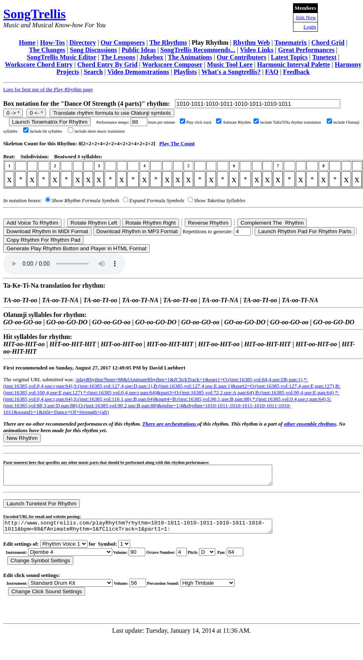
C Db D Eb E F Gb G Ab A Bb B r (207, 558)
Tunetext (324, 57)
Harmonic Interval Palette (293, 64)
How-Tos (52, 42)
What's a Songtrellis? (231, 71)
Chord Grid (327, 42)
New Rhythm (22, 438)
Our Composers (123, 42)
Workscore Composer (172, 64)
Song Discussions (93, 49)
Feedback (296, 71)
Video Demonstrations (138, 71)
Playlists (185, 71)
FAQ (272, 71)
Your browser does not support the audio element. (64, 264)
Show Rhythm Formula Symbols (85, 200)
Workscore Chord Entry (39, 64)
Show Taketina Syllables (219, 200)
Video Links (256, 49)
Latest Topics (289, 57)
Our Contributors (241, 57)
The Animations (190, 57)
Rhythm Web (251, 42)
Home (27, 42)
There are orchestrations (169, 424)
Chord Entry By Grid (107, 64)
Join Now (306, 17)
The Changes (47, 49)
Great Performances (306, 49)
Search (93, 71)
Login (310, 27)
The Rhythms (168, 42)
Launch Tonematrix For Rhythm (50, 122)
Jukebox (151, 57)
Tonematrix (290, 42)
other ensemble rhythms (310, 424)
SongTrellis (34, 14)
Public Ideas (139, 49)
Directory (82, 42)
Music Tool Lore (230, 64)
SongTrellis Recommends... (197, 49)
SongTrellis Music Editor (61, 57)
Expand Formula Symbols (156, 200)
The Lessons (118, 57)
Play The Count (177, 143)
